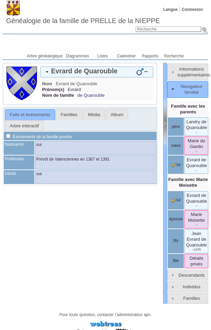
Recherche (174, 56)
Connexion (192, 9)
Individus (191, 286)
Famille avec (188, 182)
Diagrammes (77, 56)
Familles (191, 298)
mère (175, 145)
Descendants (191, 275)
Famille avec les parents (188, 109)
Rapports (150, 56)
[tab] (96, 72)
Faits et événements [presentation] (30, 114)
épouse (175, 219)
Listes (102, 56)
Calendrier (126, 56)
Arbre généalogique (45, 56)
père (176, 126)
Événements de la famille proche (39, 136)
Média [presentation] (94, 114)
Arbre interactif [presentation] (24, 125)
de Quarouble (91, 95)
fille (176, 260)
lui (175, 164)
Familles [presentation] (69, 114)
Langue (170, 9)
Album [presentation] (117, 114)
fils (175, 240)
